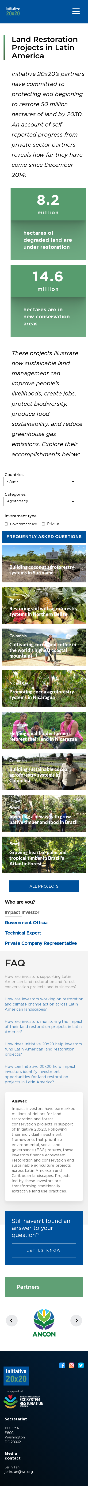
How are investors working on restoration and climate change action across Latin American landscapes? (44, 1004)
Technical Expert (23, 933)
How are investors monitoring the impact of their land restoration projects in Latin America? (44, 1027)
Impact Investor (22, 912)
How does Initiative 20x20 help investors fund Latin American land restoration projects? (43, 1049)
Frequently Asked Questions (44, 537)
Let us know (44, 1250)
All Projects (44, 886)
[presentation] (12, 1320)
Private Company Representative (41, 943)
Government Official (27, 923)
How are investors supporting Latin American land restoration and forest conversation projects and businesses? (41, 982)
